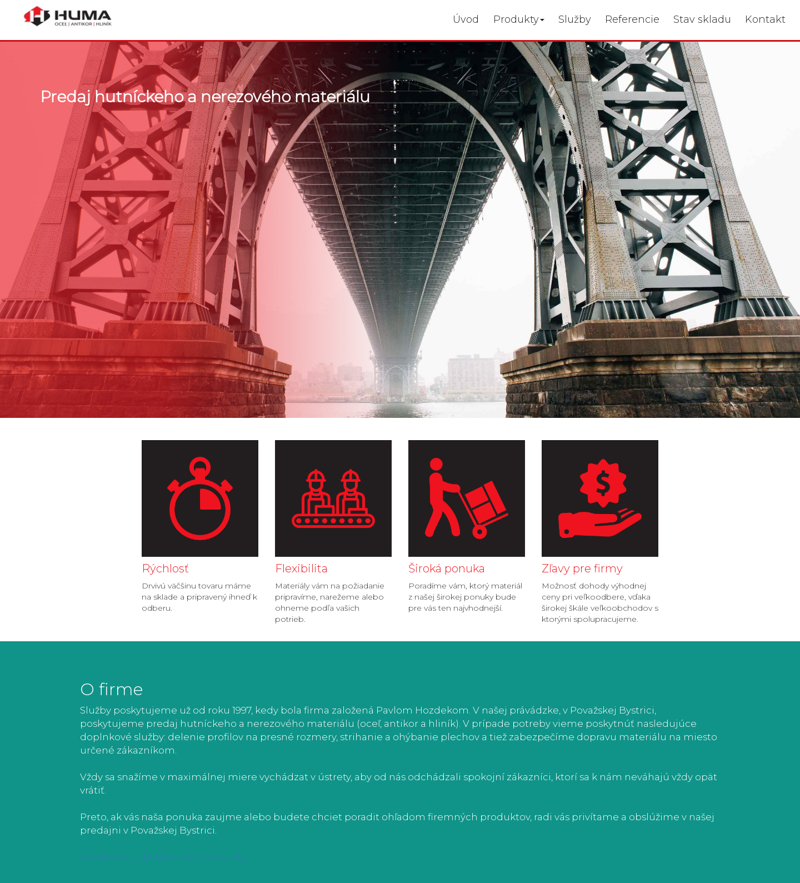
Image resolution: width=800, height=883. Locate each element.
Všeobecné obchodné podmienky (163, 856)
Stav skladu (702, 19)
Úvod (466, 19)
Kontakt (765, 19)
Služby (574, 19)
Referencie (632, 19)
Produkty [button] (518, 19)
